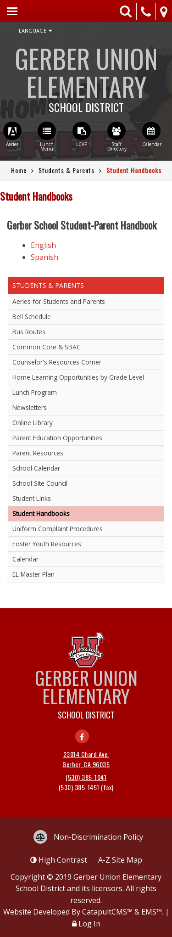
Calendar (25, 559)
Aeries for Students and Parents (58, 301)
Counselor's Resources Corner (56, 362)
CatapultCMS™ (107, 912)
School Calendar (36, 468)
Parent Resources (37, 453)
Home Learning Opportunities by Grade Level (78, 377)
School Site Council (39, 483)
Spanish (44, 257)
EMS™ (151, 912)
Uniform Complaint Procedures (57, 528)
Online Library (32, 422)
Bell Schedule (31, 316)
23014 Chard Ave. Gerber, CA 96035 (86, 759)
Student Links (31, 498)
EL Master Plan (33, 574)
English (43, 245)
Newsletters (29, 407)
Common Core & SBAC (46, 346)
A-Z (120, 860)
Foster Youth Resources (46, 543)
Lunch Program (34, 392)
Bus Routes (28, 331)
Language (35, 31)
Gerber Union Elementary (86, 75)
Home (19, 170)
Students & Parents (66, 170)
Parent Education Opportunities (57, 437)
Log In (89, 924)
